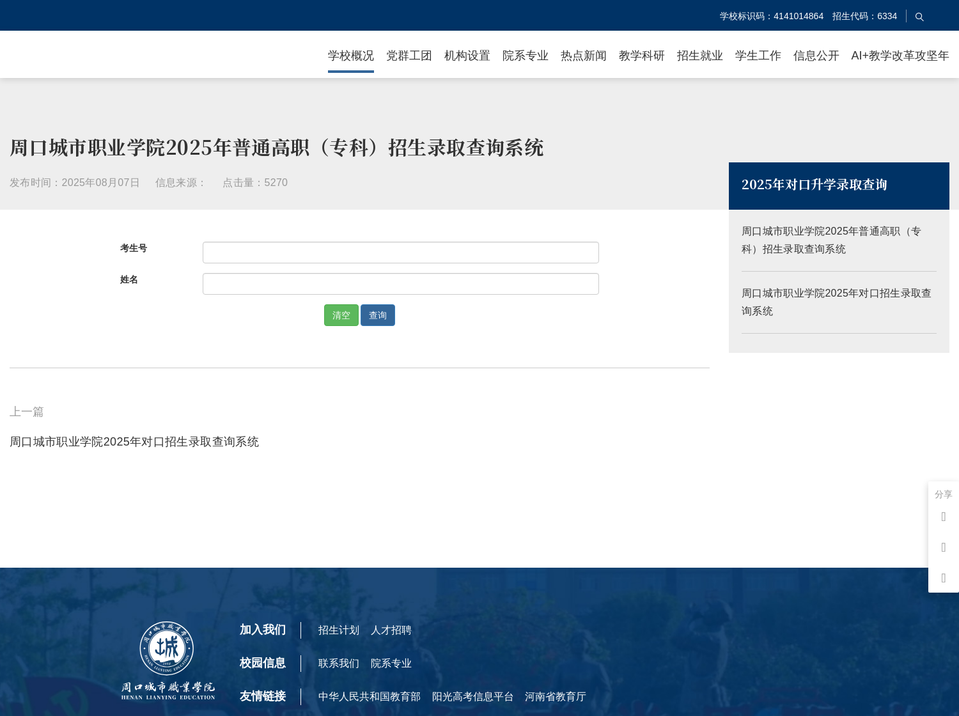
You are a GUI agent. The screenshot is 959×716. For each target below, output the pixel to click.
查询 (378, 315)
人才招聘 (391, 630)
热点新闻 (584, 55)
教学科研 (642, 55)
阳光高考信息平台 (473, 696)
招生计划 (338, 630)
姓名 (129, 279)
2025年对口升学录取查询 (814, 188)
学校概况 (351, 55)
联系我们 (338, 663)
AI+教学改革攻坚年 (900, 55)
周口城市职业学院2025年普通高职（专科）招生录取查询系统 (839, 253)
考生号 (133, 248)
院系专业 (526, 55)
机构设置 (467, 55)
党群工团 (409, 55)
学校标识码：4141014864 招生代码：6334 (808, 16)
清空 (341, 315)
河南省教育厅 (555, 696)
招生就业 (700, 55)
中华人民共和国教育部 (369, 696)
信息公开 (816, 55)
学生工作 (758, 55)
